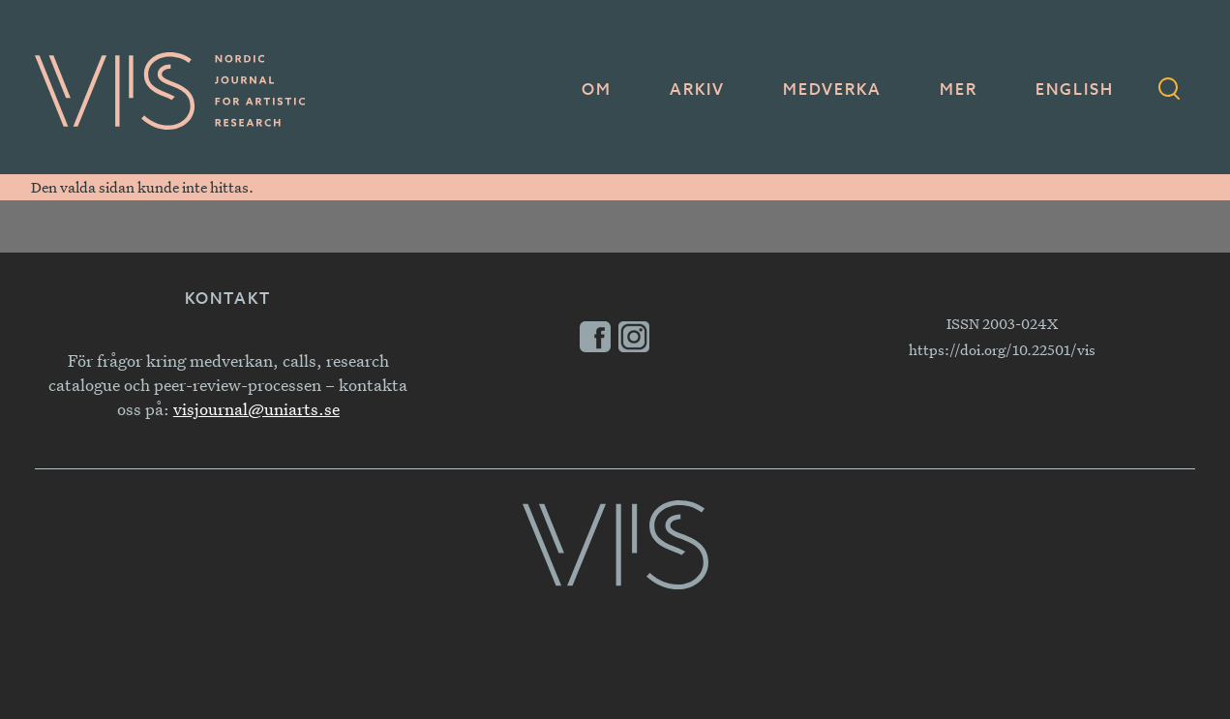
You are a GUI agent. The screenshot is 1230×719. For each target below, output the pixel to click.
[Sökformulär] (1169, 91)
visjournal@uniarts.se (256, 409)
